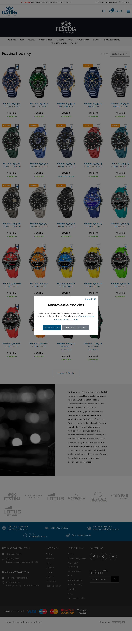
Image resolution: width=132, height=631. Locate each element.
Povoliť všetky (52, 328)
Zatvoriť (90, 299)
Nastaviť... (83, 328)
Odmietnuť (69, 328)
